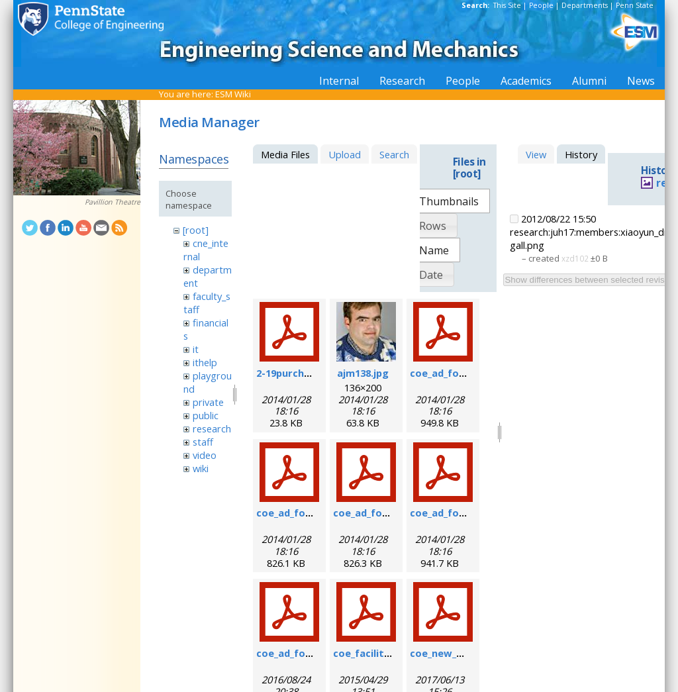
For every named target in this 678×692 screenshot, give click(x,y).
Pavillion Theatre (112, 202)
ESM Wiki (233, 94)
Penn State (635, 5)
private (208, 402)
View (536, 154)
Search (394, 154)
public (205, 415)
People (541, 5)
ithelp (205, 362)
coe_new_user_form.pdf (468, 653)
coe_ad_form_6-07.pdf (463, 372)
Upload (344, 154)
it (196, 349)
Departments (584, 5)
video (205, 455)
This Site (507, 5)
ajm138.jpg (363, 372)
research (212, 428)
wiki (201, 468)
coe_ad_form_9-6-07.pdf (313, 512)
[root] (196, 229)
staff (203, 441)
